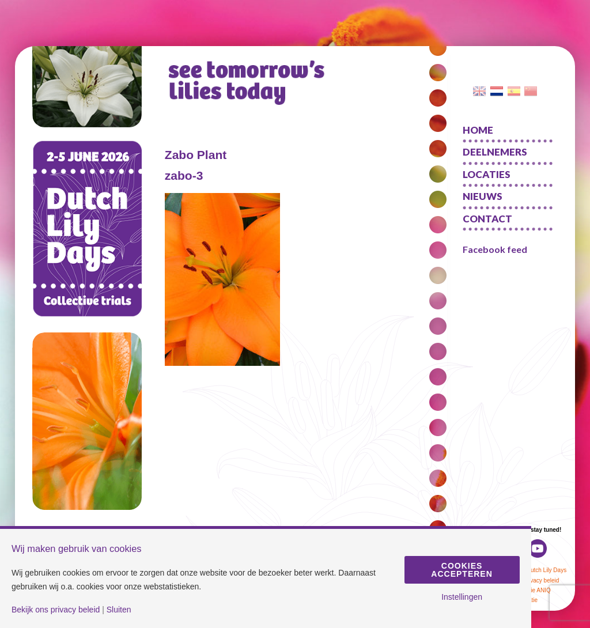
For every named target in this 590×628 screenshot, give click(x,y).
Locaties (486, 174)
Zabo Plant (195, 154)
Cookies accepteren (461, 569)
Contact (487, 219)
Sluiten (119, 610)
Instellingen (461, 597)
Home (478, 130)
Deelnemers (495, 152)
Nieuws (482, 196)
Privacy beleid (541, 580)
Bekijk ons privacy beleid (56, 610)
